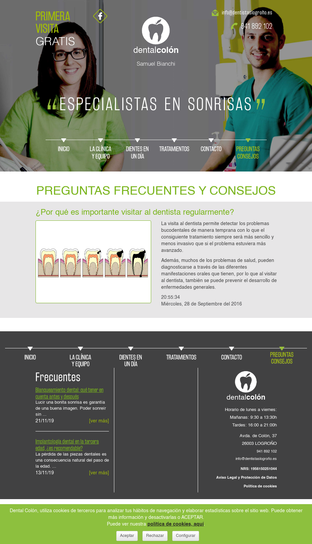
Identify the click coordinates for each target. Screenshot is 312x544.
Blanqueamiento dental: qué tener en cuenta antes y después (70, 393)
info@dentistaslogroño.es (247, 12)
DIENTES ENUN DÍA (137, 152)
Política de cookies (260, 486)
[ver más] (99, 421)
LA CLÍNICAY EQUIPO (100, 152)
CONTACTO (211, 148)
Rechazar (155, 536)
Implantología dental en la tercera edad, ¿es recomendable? (67, 444)
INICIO (63, 148)
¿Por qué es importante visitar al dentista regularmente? (135, 213)
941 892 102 (256, 26)
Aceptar (127, 536)
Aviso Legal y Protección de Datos (246, 478)
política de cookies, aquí (175, 524)
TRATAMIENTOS (174, 148)
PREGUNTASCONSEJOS (248, 152)
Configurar (185, 536)
